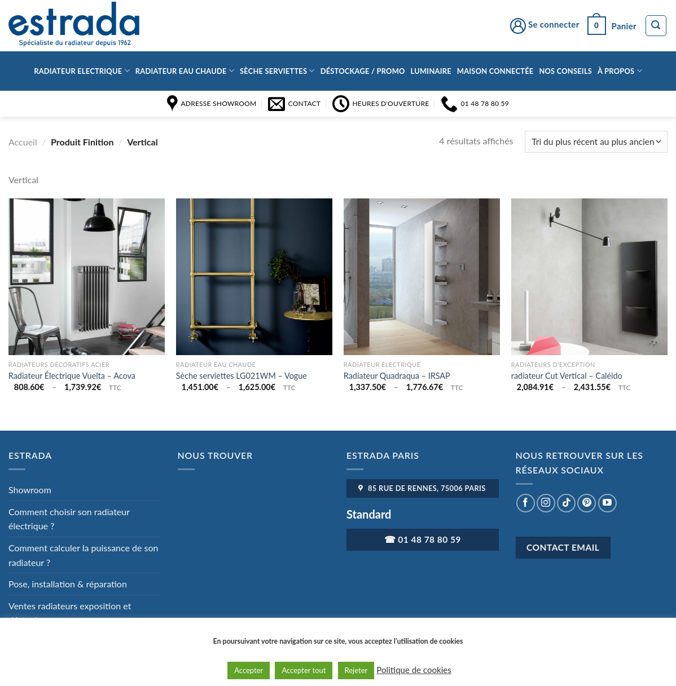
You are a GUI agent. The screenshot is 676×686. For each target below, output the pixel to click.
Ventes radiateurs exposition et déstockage (69, 613)
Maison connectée (495, 71)
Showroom (29, 489)
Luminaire (431, 71)
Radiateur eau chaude (184, 70)
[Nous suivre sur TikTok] (566, 503)
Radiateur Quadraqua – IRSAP (397, 375)
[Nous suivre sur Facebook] (525, 503)
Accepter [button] (248, 670)
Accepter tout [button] (304, 670)
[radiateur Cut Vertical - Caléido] (589, 276)
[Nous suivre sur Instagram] (546, 503)
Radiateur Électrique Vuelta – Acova (71, 375)
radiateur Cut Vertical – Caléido (566, 375)
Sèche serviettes (277, 70)
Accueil (22, 141)
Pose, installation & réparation (67, 583)
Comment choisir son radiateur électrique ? (69, 519)
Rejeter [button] (356, 670)
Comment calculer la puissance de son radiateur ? (83, 555)
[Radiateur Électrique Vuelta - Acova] (86, 276)
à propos (620, 70)
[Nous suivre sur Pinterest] (586, 503)
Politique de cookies (413, 670)
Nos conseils (565, 71)
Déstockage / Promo (363, 71)
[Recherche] (656, 26)
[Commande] (596, 142)
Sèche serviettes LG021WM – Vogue (241, 375)
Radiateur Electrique (82, 70)
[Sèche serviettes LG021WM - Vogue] (254, 276)
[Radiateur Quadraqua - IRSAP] (422, 276)
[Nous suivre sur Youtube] (607, 503)
